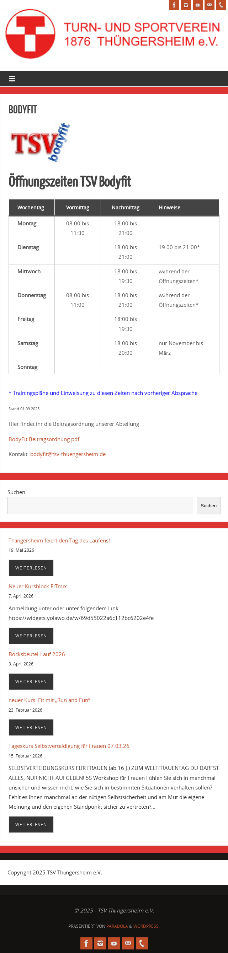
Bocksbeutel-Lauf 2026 (37, 654)
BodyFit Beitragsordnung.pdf (45, 439)
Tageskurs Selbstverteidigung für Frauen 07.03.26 (69, 745)
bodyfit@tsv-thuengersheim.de (68, 453)
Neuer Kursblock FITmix (38, 586)
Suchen (16, 492)
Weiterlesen (31, 568)
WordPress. (146, 926)
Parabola (117, 926)
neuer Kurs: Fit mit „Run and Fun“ (49, 699)
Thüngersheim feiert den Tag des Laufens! (59, 540)
